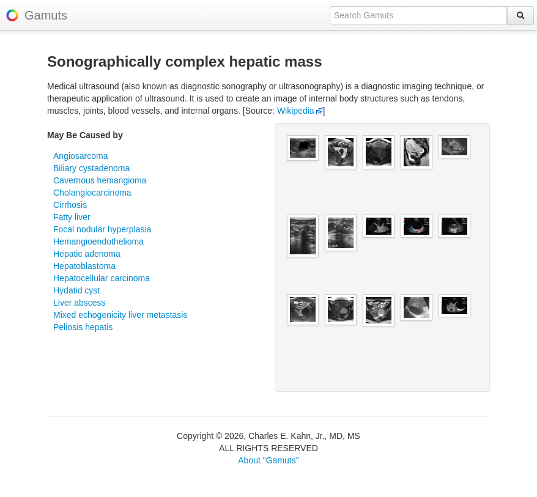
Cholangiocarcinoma (92, 192)
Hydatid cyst (76, 290)
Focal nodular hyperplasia (102, 229)
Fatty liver (72, 217)
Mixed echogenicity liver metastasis (120, 315)
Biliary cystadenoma (91, 168)
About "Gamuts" (268, 460)
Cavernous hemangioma (100, 180)
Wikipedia (300, 111)
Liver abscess (79, 302)
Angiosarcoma (80, 156)
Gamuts (45, 15)
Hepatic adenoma (86, 254)
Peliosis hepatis (83, 327)
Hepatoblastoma (84, 266)
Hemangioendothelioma (98, 241)
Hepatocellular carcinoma (101, 278)
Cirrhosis (70, 205)
